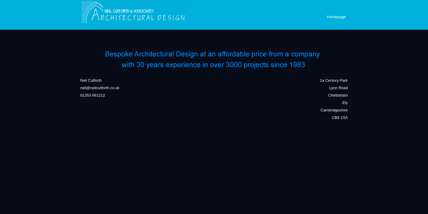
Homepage (336, 17)
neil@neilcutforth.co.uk (99, 88)
